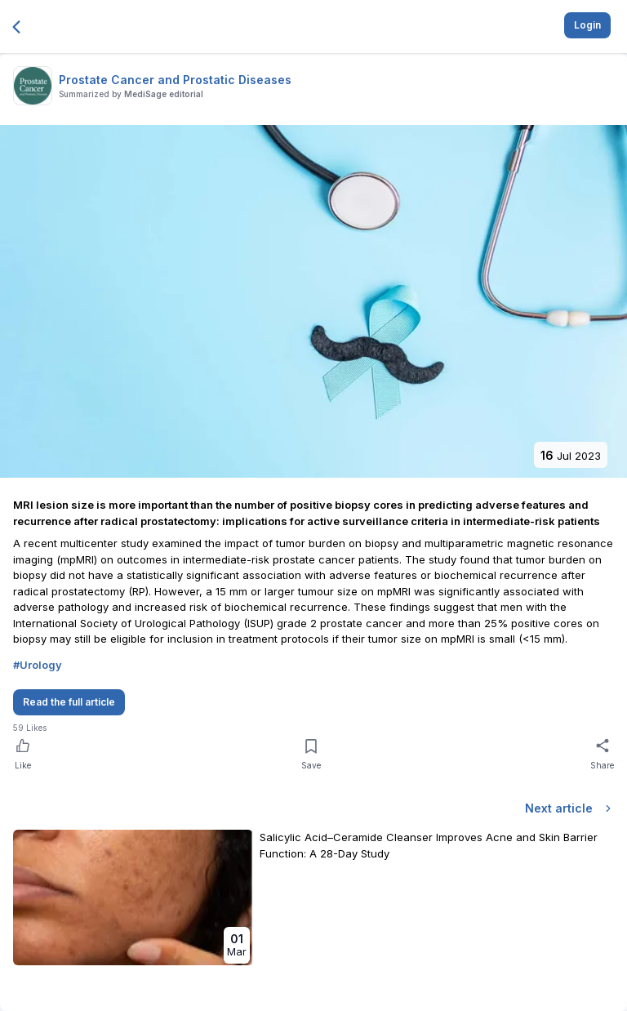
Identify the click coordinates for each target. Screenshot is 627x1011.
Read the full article (69, 702)
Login (587, 25)
